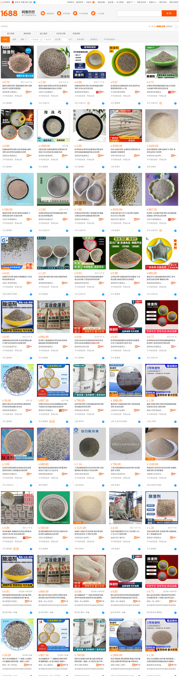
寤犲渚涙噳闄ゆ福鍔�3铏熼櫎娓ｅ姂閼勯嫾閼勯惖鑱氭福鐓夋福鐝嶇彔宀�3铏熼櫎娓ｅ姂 (161, 660)
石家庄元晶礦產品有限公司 (46, 92)
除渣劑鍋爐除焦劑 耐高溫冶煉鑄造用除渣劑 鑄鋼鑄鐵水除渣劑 (53, 532)
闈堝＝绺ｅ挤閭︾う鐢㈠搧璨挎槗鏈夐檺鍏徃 (155, 601)
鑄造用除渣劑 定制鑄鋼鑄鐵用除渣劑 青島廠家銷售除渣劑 (89, 405)
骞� (30, 601)
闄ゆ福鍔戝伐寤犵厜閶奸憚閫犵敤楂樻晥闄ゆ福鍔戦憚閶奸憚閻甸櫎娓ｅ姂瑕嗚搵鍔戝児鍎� (52, 596)
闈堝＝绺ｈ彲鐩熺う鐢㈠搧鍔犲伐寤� (119, 601)
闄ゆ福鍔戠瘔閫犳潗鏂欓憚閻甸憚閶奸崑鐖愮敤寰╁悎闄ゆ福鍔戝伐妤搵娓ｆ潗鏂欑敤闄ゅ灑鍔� (161, 596)
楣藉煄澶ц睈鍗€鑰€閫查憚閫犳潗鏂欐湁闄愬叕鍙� (155, 665)
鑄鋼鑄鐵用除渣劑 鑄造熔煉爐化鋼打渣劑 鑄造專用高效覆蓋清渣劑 (16, 150)
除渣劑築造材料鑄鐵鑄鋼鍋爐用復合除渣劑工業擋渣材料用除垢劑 (161, 341)
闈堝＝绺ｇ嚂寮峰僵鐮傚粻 (83, 601)
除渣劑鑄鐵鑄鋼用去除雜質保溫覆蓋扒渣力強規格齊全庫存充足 (125, 341)
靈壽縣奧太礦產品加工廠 (10, 92)
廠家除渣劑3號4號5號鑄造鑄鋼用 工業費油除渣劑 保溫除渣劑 (16, 214)
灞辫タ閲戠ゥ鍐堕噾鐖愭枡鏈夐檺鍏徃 (119, 665)
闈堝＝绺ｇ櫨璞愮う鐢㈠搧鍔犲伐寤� (46, 665)
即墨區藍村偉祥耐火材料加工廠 (83, 410)
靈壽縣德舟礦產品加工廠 (83, 92)
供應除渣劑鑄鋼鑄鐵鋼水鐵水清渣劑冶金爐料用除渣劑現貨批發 (161, 87)
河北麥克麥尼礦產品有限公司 (119, 92)
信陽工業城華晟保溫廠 (10, 283)
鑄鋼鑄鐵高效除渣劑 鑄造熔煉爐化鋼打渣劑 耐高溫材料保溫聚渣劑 (16, 341)
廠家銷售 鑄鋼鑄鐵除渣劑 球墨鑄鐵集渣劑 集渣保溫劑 (125, 405)
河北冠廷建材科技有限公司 (10, 347)
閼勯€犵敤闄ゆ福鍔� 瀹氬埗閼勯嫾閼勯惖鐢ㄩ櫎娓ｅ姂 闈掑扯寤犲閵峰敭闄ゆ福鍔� (89, 660)
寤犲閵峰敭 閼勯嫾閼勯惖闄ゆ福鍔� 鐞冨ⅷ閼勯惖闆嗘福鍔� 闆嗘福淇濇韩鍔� (125, 660)
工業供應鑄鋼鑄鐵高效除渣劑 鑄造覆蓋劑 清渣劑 (125, 469)
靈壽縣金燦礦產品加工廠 (10, 156)
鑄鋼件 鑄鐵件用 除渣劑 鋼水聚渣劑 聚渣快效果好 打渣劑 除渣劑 (89, 532)
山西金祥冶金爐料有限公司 (119, 410)
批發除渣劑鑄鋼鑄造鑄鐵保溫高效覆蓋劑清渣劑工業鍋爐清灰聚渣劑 (16, 469)
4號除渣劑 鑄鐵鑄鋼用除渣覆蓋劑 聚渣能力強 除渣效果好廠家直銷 (52, 150)
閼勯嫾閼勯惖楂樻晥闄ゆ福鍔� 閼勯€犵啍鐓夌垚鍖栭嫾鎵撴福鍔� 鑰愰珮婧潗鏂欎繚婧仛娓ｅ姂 (16, 596)
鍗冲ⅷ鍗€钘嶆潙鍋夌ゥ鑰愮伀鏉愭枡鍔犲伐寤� (83, 665)
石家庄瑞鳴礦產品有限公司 (155, 219)
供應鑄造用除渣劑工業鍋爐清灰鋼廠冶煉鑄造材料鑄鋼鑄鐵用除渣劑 (89, 214)
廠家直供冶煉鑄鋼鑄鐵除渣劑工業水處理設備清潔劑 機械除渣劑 (161, 278)
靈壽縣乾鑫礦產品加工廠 (83, 156)
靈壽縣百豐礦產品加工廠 (46, 410)
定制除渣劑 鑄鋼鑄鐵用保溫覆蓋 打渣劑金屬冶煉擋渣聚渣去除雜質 (125, 278)
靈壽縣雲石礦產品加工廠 (119, 283)
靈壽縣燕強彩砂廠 (82, 347)
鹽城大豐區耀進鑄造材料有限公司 (155, 410)
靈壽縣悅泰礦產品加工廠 (155, 92)
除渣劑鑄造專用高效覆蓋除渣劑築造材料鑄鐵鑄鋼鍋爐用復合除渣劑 (89, 150)
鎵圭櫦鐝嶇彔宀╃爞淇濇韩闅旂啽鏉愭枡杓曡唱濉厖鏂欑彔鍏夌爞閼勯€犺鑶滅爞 (89, 596)
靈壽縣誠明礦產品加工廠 (155, 283)
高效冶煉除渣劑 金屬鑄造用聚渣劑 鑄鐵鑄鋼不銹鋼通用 (125, 150)
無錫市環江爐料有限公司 (119, 219)
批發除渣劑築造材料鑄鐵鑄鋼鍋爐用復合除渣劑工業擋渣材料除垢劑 (89, 278)
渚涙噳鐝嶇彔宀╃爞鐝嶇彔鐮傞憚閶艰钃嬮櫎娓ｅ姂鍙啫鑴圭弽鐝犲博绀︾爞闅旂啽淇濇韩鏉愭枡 (52, 660)
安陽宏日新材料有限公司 (119, 474)
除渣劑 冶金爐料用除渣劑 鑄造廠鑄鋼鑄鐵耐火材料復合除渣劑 (161, 214)
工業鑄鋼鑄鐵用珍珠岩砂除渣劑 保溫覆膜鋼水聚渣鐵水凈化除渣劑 (89, 469)
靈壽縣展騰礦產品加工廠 (10, 538)
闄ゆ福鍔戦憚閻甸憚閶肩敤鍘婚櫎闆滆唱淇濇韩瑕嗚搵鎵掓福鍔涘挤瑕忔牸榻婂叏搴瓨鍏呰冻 (125, 596)
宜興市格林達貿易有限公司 (83, 474)
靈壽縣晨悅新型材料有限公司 (83, 283)
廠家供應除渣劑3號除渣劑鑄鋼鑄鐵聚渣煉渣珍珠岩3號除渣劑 (161, 405)
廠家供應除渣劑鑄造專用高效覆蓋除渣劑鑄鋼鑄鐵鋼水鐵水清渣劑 (52, 87)
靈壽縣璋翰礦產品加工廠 (83, 219)
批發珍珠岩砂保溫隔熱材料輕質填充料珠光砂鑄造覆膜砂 (89, 341)
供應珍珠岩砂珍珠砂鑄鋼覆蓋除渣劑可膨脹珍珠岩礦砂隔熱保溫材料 (52, 405)
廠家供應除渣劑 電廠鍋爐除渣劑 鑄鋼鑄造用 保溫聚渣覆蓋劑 (17, 87)
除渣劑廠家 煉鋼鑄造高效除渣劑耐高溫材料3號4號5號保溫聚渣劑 (16, 532)
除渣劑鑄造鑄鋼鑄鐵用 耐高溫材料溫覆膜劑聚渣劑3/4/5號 (125, 87)
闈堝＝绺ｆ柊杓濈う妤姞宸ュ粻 (10, 665)
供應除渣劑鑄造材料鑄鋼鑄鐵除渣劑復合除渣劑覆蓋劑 (52, 214)
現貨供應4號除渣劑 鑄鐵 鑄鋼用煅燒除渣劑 (52, 278)
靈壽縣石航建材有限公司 (46, 219)
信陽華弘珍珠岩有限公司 (155, 474)
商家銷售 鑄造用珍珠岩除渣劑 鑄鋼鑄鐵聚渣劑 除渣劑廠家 (161, 469)
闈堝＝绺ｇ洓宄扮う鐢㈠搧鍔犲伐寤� (46, 601)
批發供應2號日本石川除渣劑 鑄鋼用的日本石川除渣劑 (125, 214)
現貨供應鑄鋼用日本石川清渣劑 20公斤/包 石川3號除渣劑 (125, 532)
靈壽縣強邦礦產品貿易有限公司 (155, 347)
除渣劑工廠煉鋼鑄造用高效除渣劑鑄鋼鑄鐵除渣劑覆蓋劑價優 (52, 341)
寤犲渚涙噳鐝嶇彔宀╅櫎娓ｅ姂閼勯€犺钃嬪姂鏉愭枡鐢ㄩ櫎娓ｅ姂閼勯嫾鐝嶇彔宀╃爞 (17, 660)
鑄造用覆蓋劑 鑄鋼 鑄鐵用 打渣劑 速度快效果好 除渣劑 (161, 150)
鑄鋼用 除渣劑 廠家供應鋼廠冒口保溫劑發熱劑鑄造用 (17, 278)
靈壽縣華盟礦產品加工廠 (119, 347)
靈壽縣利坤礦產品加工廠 (10, 474)
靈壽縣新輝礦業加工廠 (10, 410)
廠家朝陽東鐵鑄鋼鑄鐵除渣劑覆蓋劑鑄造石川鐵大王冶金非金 (52, 469)
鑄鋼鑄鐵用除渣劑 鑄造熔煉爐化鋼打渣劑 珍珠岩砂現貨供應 (89, 87)
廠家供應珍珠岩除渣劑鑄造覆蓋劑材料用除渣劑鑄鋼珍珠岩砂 (16, 405)
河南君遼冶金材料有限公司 (155, 156)
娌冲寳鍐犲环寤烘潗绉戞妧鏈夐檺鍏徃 (10, 601)
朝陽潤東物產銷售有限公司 (46, 474)
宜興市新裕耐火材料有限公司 (119, 156)
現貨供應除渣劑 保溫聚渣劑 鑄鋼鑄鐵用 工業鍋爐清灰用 (161, 532)
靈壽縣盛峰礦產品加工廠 (46, 347)
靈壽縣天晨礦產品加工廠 (155, 538)
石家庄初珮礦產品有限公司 (10, 219)
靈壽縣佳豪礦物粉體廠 (46, 156)
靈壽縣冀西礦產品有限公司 (46, 283)
